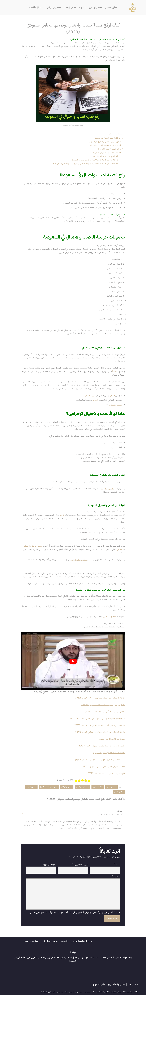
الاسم (117, 927)
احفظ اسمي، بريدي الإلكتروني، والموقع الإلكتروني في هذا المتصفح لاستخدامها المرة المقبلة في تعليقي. (73, 980)
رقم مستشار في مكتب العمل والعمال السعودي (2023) (101, 825)
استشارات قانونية (33, 7)
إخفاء (109, 137)
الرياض (91, 428)
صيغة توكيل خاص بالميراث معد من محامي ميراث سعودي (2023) (96, 782)
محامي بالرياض (55, 1060)
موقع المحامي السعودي (84, 1008)
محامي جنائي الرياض (72, 598)
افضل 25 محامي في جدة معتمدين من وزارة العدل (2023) (99, 803)
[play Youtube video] (73, 716)
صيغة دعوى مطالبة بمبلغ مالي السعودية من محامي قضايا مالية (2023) (93, 774)
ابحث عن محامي (115, 433)
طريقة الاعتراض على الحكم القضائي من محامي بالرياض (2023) (96, 753)
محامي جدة (133, 1052)
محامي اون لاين (97, 7)
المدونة (83, 7)
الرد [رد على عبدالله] (22, 873)
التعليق (116, 940)
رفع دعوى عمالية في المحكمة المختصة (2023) (104, 832)
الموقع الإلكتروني (49, 927)
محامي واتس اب (118, 851)
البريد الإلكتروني (80, 927)
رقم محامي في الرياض (78, 846)
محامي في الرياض (52, 7)
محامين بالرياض (103, 851)
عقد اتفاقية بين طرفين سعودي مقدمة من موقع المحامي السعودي (96, 818)
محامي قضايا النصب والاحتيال (42, 846)
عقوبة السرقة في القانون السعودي (110, 796)
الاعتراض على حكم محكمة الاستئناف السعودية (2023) (101, 760)
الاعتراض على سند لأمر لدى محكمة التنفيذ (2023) (102, 767)
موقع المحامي (114, 7)
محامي (111, 423)
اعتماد (101, 393)
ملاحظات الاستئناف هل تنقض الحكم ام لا (107, 811)
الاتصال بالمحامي (107, 670)
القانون (54, 550)
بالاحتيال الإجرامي (105, 522)
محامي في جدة (70, 7)
